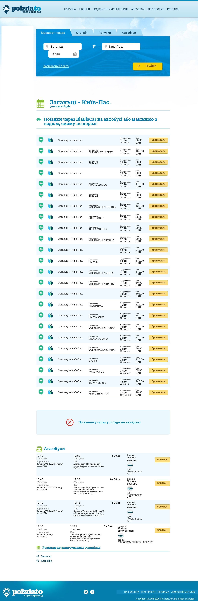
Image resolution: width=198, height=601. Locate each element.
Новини (84, 9)
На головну (131, 585)
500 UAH (162, 452)
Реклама (163, 585)
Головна (70, 9)
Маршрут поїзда (53, 33)
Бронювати (158, 133)
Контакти (173, 9)
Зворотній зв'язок (183, 585)
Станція (82, 33)
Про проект (156, 9)
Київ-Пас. (47, 554)
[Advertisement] (103, 80)
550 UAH (162, 523)
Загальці (46, 549)
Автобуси (129, 33)
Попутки (104, 33)
